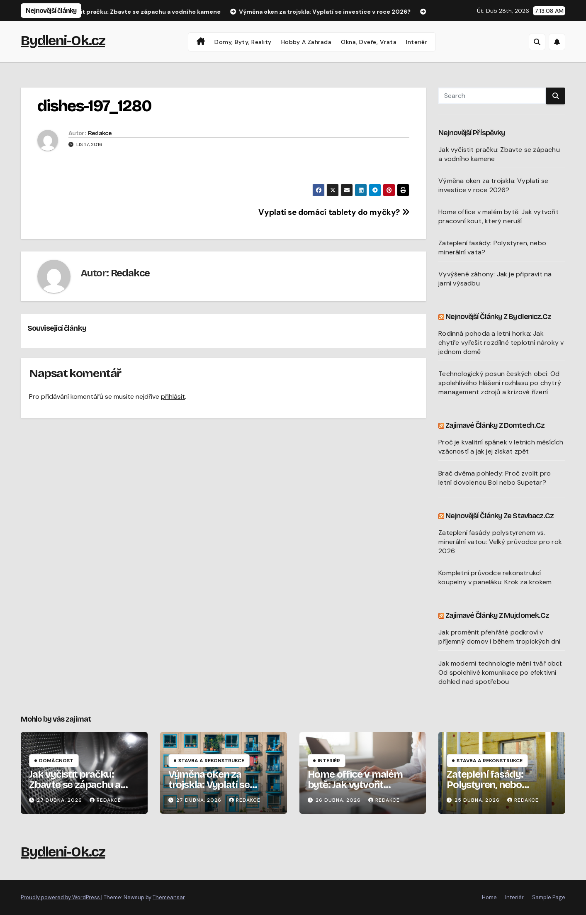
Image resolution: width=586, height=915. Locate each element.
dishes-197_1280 (94, 106)
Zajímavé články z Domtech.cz (495, 425)
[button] (537, 42)
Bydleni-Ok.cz (63, 40)
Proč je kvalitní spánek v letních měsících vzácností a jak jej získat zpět (500, 447)
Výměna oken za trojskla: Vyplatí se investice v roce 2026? (493, 185)
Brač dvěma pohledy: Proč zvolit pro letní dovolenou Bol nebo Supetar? (494, 478)
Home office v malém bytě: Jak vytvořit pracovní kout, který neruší (498, 216)
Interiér (416, 42)
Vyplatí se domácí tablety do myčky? (333, 212)
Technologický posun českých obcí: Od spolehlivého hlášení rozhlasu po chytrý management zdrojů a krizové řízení (499, 382)
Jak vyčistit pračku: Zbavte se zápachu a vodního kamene (74, 785)
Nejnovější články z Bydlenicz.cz (498, 316)
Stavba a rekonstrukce (211, 760)
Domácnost (56, 760)
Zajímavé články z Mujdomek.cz (497, 615)
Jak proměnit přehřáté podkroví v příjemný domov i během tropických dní (499, 637)
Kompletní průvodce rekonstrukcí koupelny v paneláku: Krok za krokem (495, 577)
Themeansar (169, 897)
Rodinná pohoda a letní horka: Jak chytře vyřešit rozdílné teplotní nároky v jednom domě (501, 342)
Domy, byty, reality (243, 42)
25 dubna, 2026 (478, 800)
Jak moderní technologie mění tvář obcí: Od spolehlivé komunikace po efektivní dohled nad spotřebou (500, 672)
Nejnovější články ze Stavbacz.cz (499, 515)
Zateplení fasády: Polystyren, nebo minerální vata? (485, 785)
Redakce (100, 133)
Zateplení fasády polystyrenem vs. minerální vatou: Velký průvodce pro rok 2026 (500, 541)
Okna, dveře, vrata (368, 42)
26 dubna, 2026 (339, 800)
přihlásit (173, 396)
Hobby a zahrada (306, 42)
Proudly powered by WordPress (61, 897)
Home (489, 897)
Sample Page (548, 897)
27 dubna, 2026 (60, 800)
